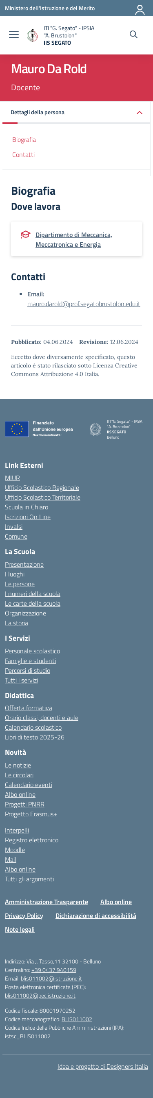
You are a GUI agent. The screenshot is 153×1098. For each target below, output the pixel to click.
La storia (16, 623)
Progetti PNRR (24, 804)
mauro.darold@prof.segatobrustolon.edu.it (83, 304)
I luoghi (14, 574)
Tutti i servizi (21, 680)
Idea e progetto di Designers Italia (103, 1066)
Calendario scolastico (33, 727)
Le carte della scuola (32, 603)
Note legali (20, 929)
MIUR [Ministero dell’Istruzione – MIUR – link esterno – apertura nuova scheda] (12, 478)
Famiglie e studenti (30, 660)
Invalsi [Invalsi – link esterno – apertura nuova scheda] (13, 526)
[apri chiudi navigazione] (14, 35)
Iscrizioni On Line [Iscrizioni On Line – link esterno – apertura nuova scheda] (28, 517)
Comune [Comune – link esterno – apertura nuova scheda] (16, 536)
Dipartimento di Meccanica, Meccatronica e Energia (73, 239)
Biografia (24, 139)
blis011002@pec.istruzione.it (40, 995)
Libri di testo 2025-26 (34, 737)
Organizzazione (25, 613)
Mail (10, 859)
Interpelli (17, 830)
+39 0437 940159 (53, 969)
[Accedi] (140, 8)
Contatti (23, 154)
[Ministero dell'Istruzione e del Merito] (50, 8)
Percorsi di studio (27, 670)
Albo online (20, 794)
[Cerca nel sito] (133, 35)
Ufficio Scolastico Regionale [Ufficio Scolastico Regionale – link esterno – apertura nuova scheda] (42, 487)
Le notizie (18, 765)
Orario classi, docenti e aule (41, 717)
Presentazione (24, 564)
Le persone (20, 584)
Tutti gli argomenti (29, 879)
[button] (76, 113)
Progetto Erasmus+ (31, 814)
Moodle (15, 849)
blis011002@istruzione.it (51, 978)
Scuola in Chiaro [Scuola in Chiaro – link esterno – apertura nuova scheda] (26, 507)
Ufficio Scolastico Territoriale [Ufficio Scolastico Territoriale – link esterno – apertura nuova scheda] (42, 497)
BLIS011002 (77, 1019)
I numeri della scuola (32, 593)
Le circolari (19, 775)
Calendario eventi (28, 784)
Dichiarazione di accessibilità (95, 915)
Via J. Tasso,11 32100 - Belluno (64, 961)
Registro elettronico (31, 840)
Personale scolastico (32, 651)
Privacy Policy (24, 915)
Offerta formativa (28, 708)
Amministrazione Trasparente (46, 902)
